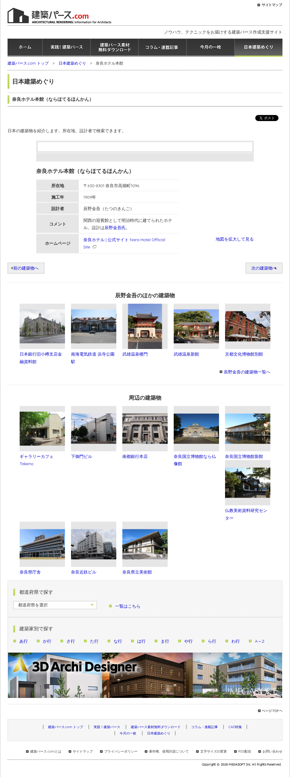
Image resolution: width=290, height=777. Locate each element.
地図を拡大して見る (235, 238)
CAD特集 (235, 727)
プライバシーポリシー (120, 751)
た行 (94, 641)
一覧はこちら (127, 606)
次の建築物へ (264, 267)
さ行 (70, 641)
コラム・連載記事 (162, 48)
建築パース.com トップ (28, 63)
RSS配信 (244, 751)
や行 (188, 641)
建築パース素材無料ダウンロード (114, 48)
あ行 (23, 641)
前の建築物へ (26, 267)
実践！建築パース (66, 48)
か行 (47, 641)
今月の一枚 (210, 48)
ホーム (25, 48)
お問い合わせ (272, 751)
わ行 (235, 641)
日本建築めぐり (258, 48)
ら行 (212, 641)
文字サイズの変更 (213, 751)
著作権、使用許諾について (169, 751)
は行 (141, 641)
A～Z (260, 641)
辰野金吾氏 (115, 227)
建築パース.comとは (45, 751)
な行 (118, 641)
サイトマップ (83, 751)
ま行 (165, 641)
